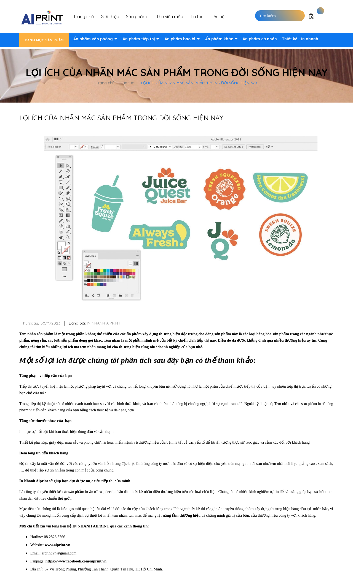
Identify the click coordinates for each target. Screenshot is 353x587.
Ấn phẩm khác (219, 38)
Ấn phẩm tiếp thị (139, 38)
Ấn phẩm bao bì (180, 38)
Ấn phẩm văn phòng (93, 38)
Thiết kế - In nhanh (300, 38)
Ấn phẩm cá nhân (260, 38)
